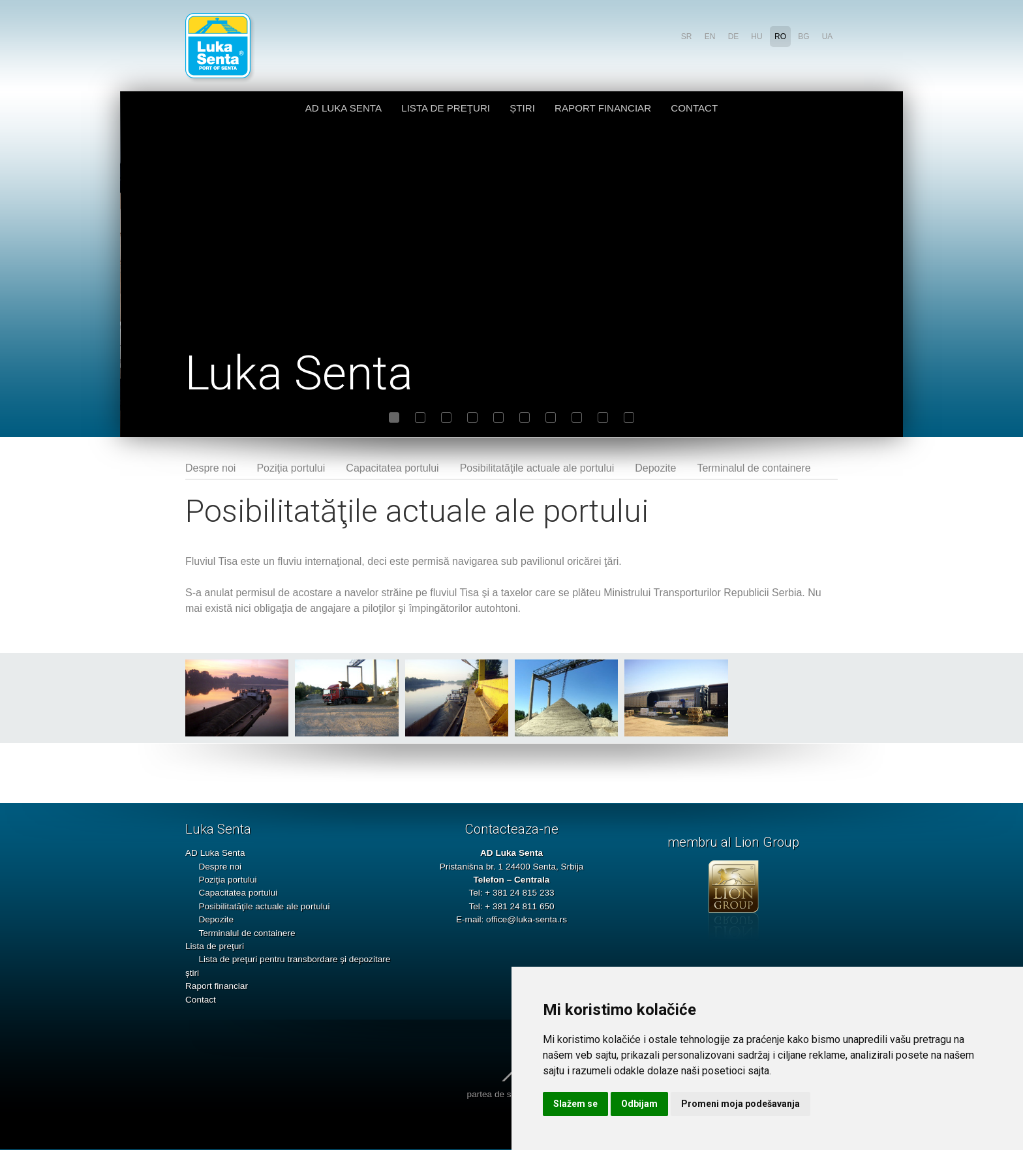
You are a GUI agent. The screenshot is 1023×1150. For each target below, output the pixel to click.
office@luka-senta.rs (526, 919)
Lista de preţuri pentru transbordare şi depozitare (294, 959)
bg (803, 36)
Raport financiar (603, 107)
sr (686, 36)
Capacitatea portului (392, 468)
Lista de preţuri (445, 107)
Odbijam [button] (639, 1103)
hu (756, 36)
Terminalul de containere (753, 468)
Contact (694, 107)
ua (827, 36)
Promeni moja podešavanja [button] (740, 1103)
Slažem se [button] (575, 1103)
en (710, 36)
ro (780, 36)
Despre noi (210, 468)
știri (522, 107)
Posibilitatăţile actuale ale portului (537, 468)
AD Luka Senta (343, 107)
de (733, 36)
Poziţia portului (290, 468)
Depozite (655, 468)
